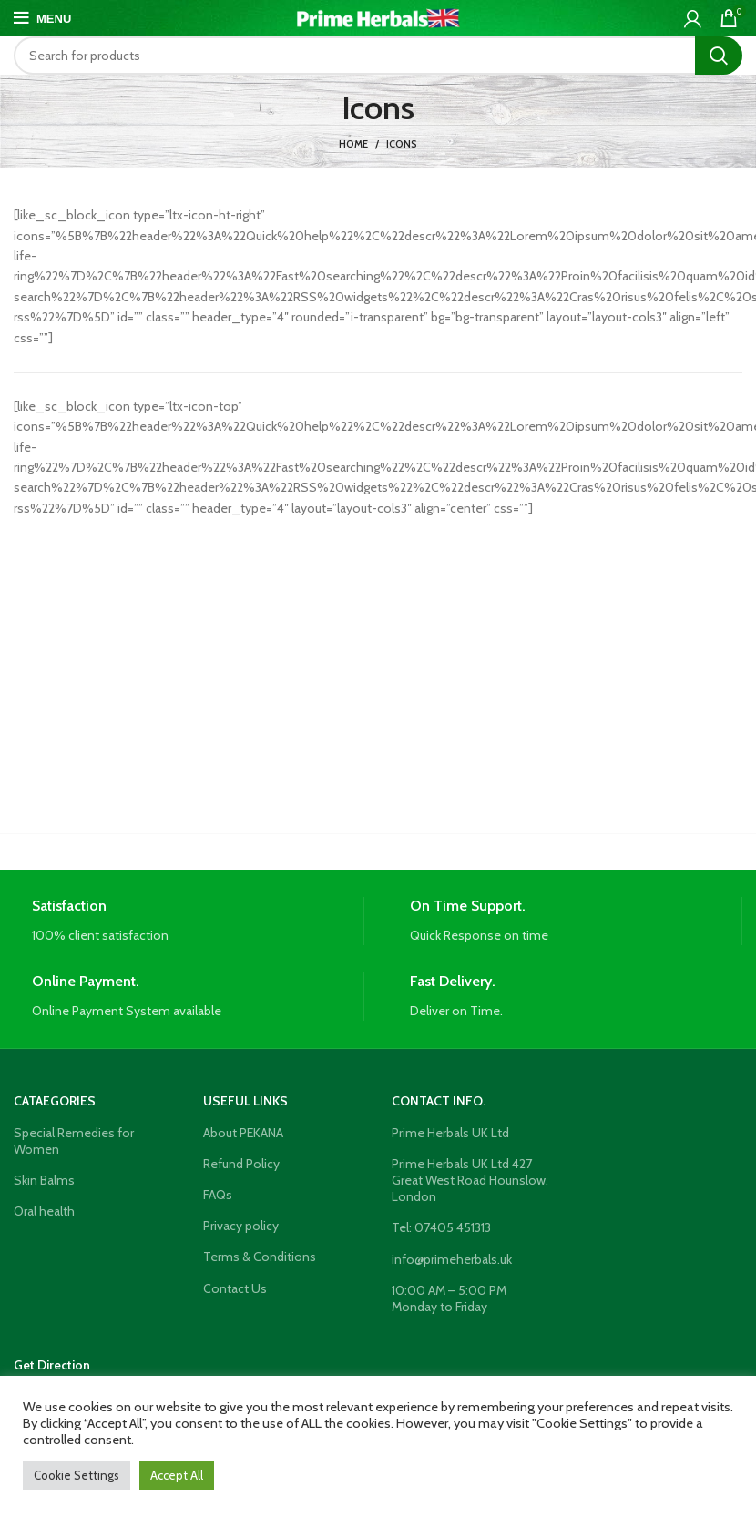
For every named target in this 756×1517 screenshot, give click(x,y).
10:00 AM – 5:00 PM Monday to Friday (449, 1298)
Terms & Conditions (259, 1256)
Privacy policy (241, 1225)
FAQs (217, 1194)
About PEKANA (243, 1133)
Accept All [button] (176, 1475)
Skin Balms (44, 1180)
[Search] (378, 55)
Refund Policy (241, 1164)
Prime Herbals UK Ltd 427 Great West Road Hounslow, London (470, 1180)
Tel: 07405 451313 (441, 1227)
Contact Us (235, 1288)
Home (353, 143)
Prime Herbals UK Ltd (450, 1133)
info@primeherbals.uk (452, 1259)
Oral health (44, 1211)
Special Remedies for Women (74, 1141)
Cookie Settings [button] (76, 1475)
